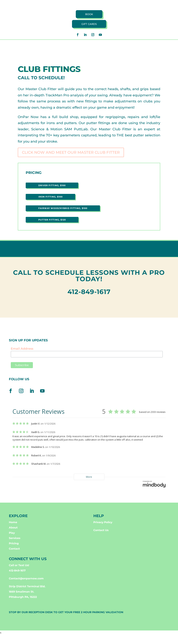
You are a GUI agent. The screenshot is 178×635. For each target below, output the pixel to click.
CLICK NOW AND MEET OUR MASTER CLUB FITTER (71, 152)
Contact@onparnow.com (26, 578)
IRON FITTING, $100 (50, 196)
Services (14, 538)
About (13, 527)
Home (13, 522)
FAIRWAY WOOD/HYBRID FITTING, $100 (62, 208)
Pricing (14, 543)
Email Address (22, 348)
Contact (14, 548)
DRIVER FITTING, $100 (52, 185)
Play (12, 532)
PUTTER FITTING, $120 (52, 219)
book (89, 14)
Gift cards (89, 23)
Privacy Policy (102, 522)
